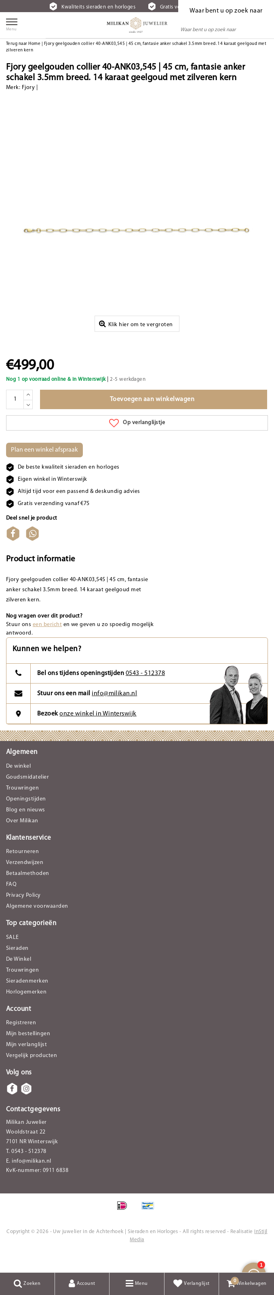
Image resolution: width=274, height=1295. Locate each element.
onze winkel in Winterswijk (97, 731)
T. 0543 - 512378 (26, 1169)
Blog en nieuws (25, 827)
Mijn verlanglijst (26, 1062)
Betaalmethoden (27, 891)
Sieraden (17, 966)
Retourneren (22, 869)
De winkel (18, 784)
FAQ (11, 902)
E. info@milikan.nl (28, 1179)
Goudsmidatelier (27, 795)
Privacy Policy (23, 913)
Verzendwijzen (24, 880)
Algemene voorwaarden (37, 924)
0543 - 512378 (145, 691)
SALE (12, 955)
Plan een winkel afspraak (44, 467)
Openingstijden (26, 816)
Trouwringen (22, 805)
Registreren (21, 1041)
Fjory (28, 88)
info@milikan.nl (114, 711)
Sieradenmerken (27, 999)
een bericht (47, 642)
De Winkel (18, 977)
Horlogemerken (26, 1009)
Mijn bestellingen (28, 1052)
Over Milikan (22, 838)
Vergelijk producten (31, 1073)
